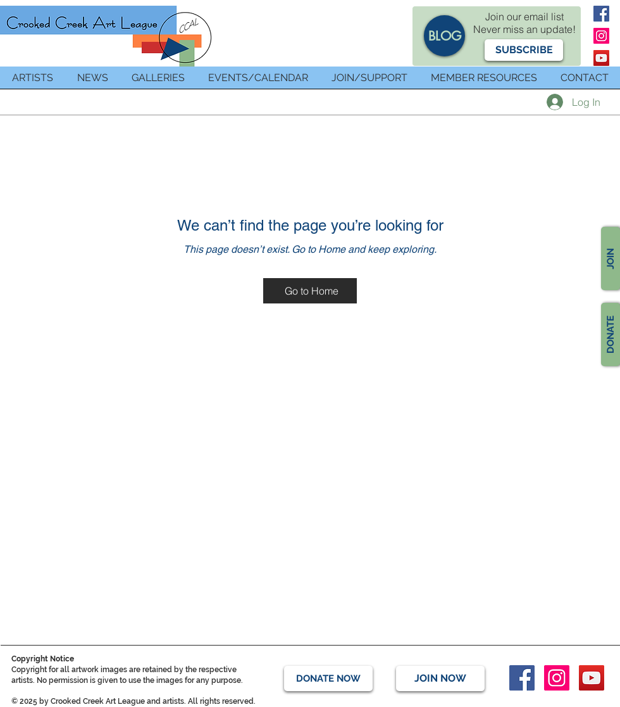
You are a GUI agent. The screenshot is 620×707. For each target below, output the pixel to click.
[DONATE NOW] (328, 678)
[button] (524, 50)
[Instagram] (601, 36)
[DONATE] (610, 334)
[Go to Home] (310, 290)
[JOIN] (610, 258)
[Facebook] (601, 14)
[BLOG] (444, 35)
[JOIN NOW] (440, 678)
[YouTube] (601, 58)
